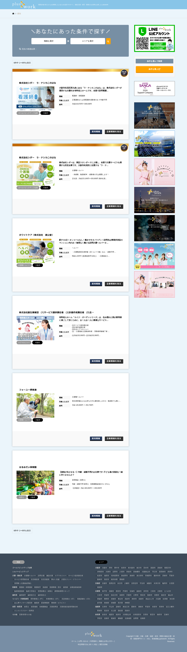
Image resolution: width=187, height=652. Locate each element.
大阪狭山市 (146, 572)
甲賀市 (147, 607)
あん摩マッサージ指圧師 (23, 603)
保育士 (26, 607)
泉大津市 (140, 576)
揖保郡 (106, 603)
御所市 (159, 614)
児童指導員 (54, 607)
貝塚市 (164, 576)
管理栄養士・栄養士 (45, 591)
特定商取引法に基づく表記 (87, 644)
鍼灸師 (36, 603)
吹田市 (123, 568)
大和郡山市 (127, 614)
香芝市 (152, 614)
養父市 (120, 599)
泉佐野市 (124, 576)
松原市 (99, 576)
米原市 (154, 607)
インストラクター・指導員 (24, 611)
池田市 (106, 576)
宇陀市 (99, 618)
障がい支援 (55, 579)
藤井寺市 (157, 576)
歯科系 (14, 595)
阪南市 (99, 579)
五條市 (166, 614)
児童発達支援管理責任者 (69, 607)
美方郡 (120, 603)
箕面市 (153, 568)
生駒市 (106, 618)
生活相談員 (35, 579)
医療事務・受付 (55, 587)
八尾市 (122, 572)
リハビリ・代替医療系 (20, 599)
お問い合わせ (83, 641)
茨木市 (146, 568)
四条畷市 (136, 572)
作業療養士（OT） (53, 599)
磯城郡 (120, 618)
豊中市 (116, 568)
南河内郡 (114, 579)
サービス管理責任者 (21, 579)
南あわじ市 (150, 599)
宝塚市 (132, 591)
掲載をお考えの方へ (106, 641)
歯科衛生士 (42, 595)
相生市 (163, 595)
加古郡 (172, 599)
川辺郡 (158, 599)
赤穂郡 (113, 603)
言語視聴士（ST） (68, 599)
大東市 (108, 572)
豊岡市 (106, 599)
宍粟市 (128, 595)
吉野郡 (135, 618)
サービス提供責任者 (75, 576)
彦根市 (118, 607)
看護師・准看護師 (25, 587)
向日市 (120, 583)
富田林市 (162, 572)
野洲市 (99, 611)
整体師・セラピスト (58, 603)
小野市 (135, 595)
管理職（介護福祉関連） (23, 583)
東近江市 (126, 607)
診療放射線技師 (75, 587)
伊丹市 (146, 591)
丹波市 (106, 595)
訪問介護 (41, 576)
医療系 (14, 587)
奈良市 (104, 614)
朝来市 (149, 595)
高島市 (127, 611)
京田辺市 (134, 583)
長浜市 (106, 611)
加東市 (122, 595)
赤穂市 (113, 599)
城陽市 (149, 583)
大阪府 (97, 568)
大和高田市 (137, 614)
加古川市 (114, 595)
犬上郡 (113, 611)
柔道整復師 (45, 603)
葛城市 (113, 618)
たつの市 (167, 591)
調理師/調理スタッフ (62, 591)
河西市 (156, 595)
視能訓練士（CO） (84, 599)
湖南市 (140, 607)
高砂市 (127, 599)
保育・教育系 (17, 607)
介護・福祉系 (17, 576)
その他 (14, 614)
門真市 (171, 576)
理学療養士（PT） (37, 599)
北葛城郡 (128, 618)
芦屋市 (125, 591)
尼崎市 (111, 591)
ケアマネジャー (60, 576)
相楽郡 (99, 587)
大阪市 (104, 568)
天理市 (145, 614)
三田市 (153, 591)
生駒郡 (142, 618)
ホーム (73, 641)
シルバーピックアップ (20, 572)
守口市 (154, 572)
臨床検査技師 (19, 591)
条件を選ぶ (154, 69)
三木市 (99, 595)
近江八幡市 (170, 607)
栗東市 (133, 607)
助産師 (45, 587)
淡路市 (141, 599)
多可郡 (99, 603)
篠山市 (170, 595)
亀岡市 (164, 583)
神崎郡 (127, 603)
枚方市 (139, 568)
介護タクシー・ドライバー (71, 579)
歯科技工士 (32, 595)
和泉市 (128, 572)
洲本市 (134, 599)
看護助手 (37, 587)
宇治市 (142, 583)
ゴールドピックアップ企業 (22, 568)
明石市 (142, 595)
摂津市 (170, 572)
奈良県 (97, 614)
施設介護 (49, 576)
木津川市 (157, 583)
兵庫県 (97, 591)
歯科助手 (22, 595)
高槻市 (159, 568)
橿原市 (111, 614)
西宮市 (118, 591)
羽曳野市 (148, 576)
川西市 (159, 591)
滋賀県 (97, 607)
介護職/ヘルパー (30, 576)
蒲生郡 (120, 611)
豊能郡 (122, 579)
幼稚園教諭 (44, 607)
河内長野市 (115, 576)
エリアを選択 (87, 41)
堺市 (110, 568)
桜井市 (118, 614)
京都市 (104, 583)
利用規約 (93, 641)
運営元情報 (103, 644)
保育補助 (34, 607)
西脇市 (99, 599)
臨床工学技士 (31, 591)
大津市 (104, 607)
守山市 (111, 607)
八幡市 (126, 583)
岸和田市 (100, 572)
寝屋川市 (167, 568)
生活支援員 (45, 579)
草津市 (161, 607)
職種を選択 (48, 41)
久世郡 (171, 583)
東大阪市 (131, 568)
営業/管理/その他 (25, 614)
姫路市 (139, 591)
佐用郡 (165, 599)
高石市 (106, 579)
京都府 (97, 583)
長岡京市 (112, 583)
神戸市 (104, 591)
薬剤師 (65, 587)
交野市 (115, 572)
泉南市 (132, 576)
